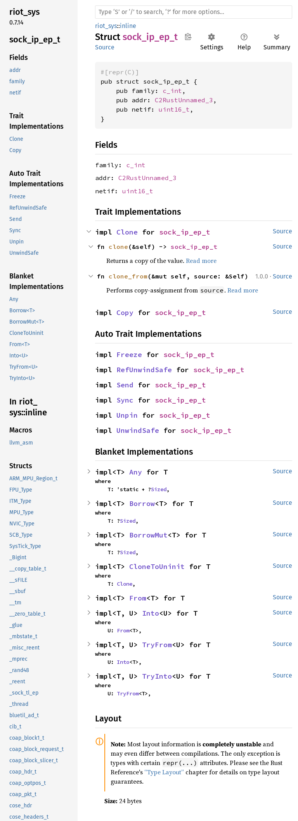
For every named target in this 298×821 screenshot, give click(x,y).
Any (135, 471)
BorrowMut (148, 534)
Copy (124, 312)
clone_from (128, 276)
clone (118, 246)
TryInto (157, 676)
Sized (158, 489)
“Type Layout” (164, 772)
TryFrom (157, 644)
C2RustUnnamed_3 (184, 100)
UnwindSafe (137, 430)
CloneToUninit (157, 566)
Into (150, 613)
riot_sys (106, 26)
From (137, 597)
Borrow (142, 503)
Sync (124, 400)
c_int (172, 91)
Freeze (129, 354)
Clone (127, 232)
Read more (201, 260)
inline (128, 26)
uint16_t (174, 109)
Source (104, 47)
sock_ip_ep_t (184, 232)
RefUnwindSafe (144, 369)
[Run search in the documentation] (193, 12)
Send (124, 384)
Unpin (127, 415)
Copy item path (188, 36)
